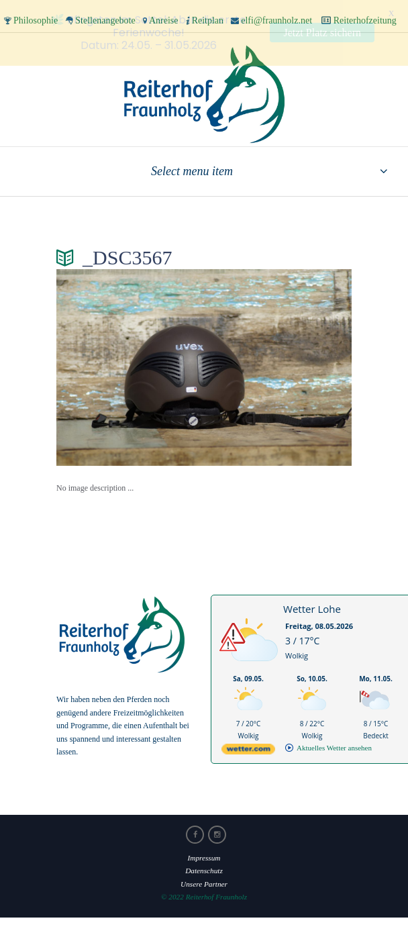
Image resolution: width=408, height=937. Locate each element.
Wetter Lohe (312, 606)
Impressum (204, 855)
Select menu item (192, 168)
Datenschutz (204, 868)
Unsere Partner (204, 881)
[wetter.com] (248, 749)
